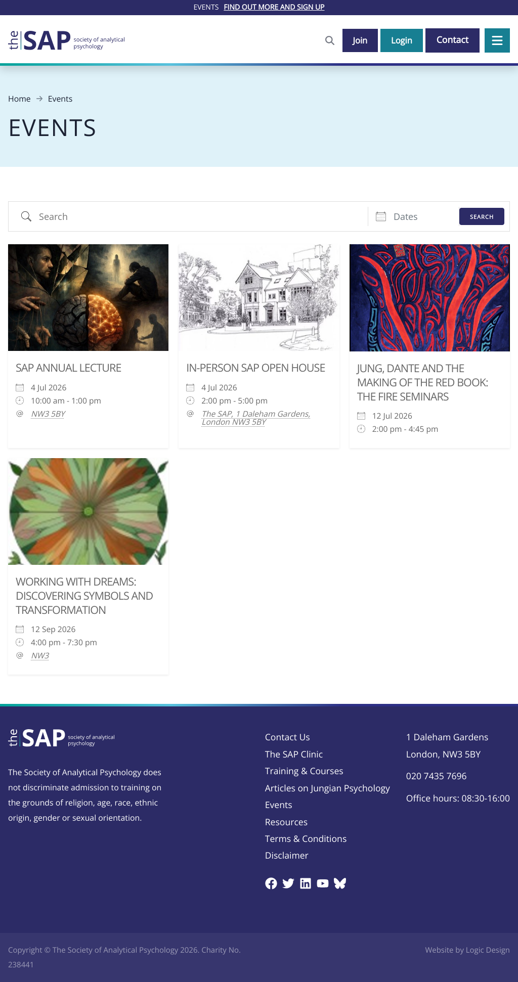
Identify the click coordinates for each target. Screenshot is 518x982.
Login (400, 40)
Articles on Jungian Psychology (327, 788)
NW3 (40, 655)
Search (482, 216)
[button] (497, 40)
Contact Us (287, 737)
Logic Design (488, 950)
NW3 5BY (48, 414)
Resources (286, 822)
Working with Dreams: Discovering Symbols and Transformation (84, 595)
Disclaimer (287, 856)
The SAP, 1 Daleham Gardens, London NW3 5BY (255, 418)
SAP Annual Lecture (68, 368)
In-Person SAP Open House (255, 368)
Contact (452, 40)
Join (357, 40)
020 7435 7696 (436, 776)
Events (278, 805)
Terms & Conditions (306, 839)
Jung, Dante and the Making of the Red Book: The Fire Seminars (422, 382)
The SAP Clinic (294, 754)
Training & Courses (304, 771)
